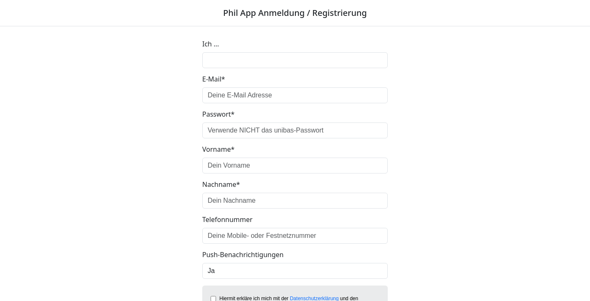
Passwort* (218, 114)
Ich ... (210, 43)
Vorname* (218, 149)
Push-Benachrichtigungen (243, 254)
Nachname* (221, 184)
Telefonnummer (227, 219)
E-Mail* (213, 79)
